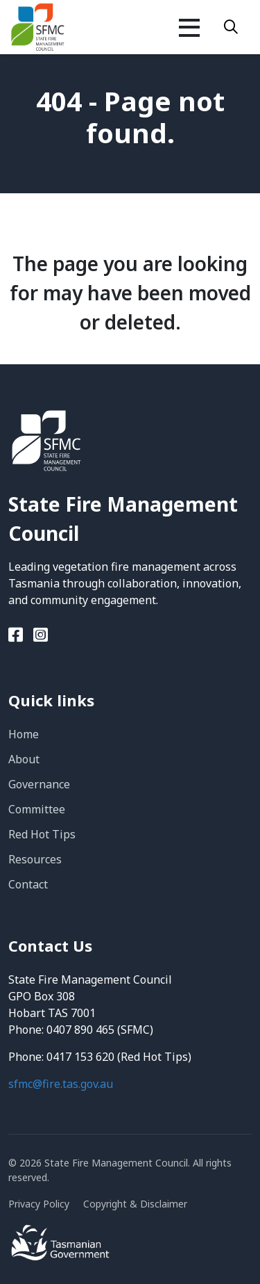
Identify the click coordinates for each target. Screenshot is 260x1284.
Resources (35, 859)
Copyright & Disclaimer (135, 1203)
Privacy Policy (38, 1203)
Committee (36, 809)
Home (23, 734)
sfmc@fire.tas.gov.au (60, 1083)
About (24, 759)
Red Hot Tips (42, 834)
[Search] (231, 27)
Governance (39, 784)
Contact (28, 884)
